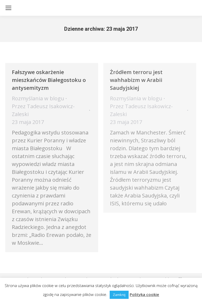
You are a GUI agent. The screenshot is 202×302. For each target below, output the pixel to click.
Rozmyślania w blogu (38, 98)
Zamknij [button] (119, 294)
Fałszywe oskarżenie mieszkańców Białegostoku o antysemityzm (49, 80)
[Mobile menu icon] (8, 8)
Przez (43, 110)
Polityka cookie (144, 294)
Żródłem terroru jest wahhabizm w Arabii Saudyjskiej (136, 80)
